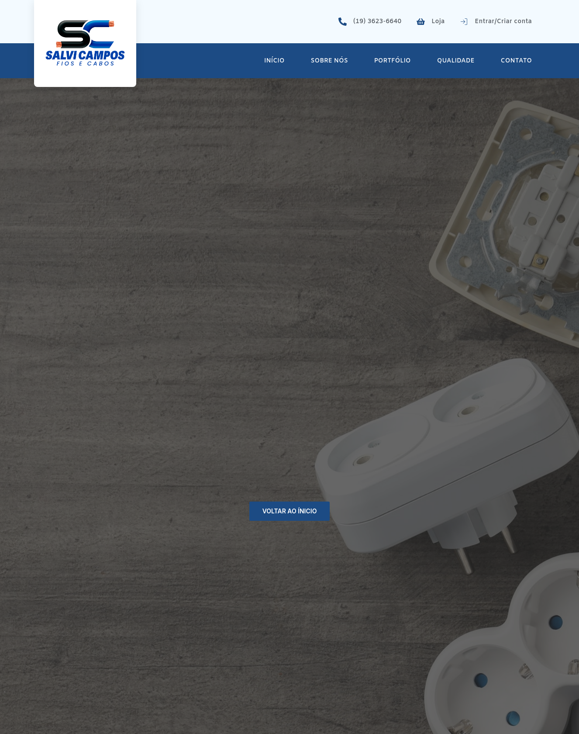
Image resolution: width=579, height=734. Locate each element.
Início (274, 61)
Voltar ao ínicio (289, 511)
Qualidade (456, 61)
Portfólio (392, 61)
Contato (516, 61)
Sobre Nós (329, 61)
